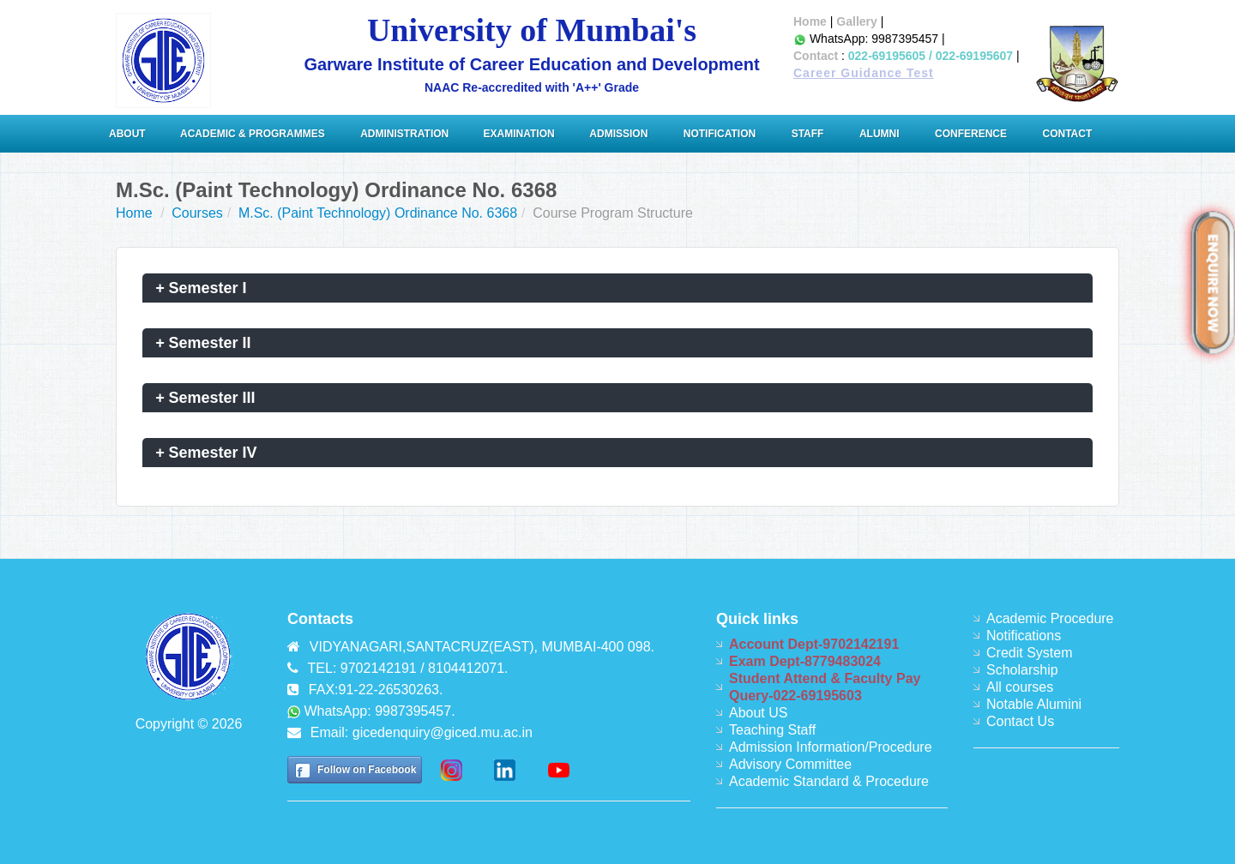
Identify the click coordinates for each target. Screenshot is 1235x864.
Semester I (201, 288)
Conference (971, 134)
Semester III (205, 397)
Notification (720, 134)
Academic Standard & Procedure (829, 781)
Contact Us (1020, 721)
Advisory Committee (790, 764)
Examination (519, 134)
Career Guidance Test (863, 73)
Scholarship (1022, 670)
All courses (1019, 687)
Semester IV (206, 452)
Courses (197, 213)
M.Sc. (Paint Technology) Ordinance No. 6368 (377, 213)
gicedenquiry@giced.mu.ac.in (442, 732)
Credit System (1029, 652)
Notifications (1023, 635)
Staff (808, 134)
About (128, 134)
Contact (815, 56)
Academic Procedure (1050, 618)
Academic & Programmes (252, 134)
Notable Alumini (1033, 704)
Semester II (203, 342)
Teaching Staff (772, 730)
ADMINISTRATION (405, 134)
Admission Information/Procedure (830, 747)
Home (810, 21)
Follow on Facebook (366, 770)
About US (758, 712)
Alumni (879, 134)
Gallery (856, 21)
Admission (618, 134)
